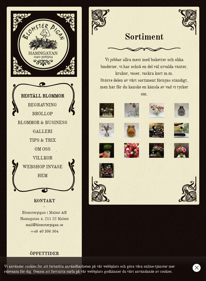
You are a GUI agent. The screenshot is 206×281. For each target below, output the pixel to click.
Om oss (42, 149)
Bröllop (42, 114)
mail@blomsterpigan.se (44, 224)
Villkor (42, 158)
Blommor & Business (42, 122)
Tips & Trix (42, 140)
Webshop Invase (42, 167)
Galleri (42, 131)
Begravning (42, 105)
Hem (42, 175)
